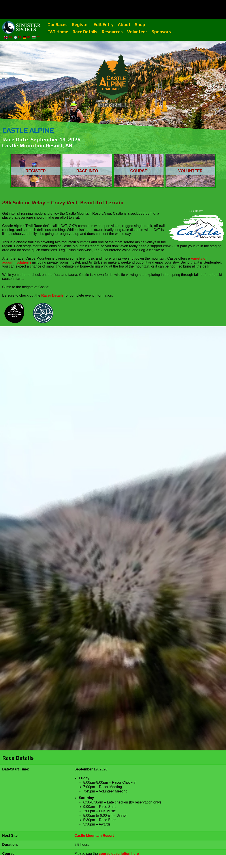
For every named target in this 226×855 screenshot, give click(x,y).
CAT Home (57, 31)
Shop (140, 24)
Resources (112, 31)
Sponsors (161, 31)
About (124, 24)
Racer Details (52, 295)
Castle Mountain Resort (94, 835)
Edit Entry (103, 24)
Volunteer (137, 31)
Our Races (57, 24)
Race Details (85, 31)
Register (80, 24)
